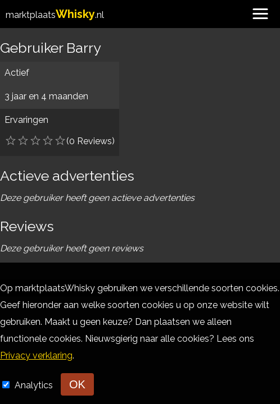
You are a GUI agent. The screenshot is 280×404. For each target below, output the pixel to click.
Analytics (35, 385)
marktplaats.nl (55, 15)
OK (77, 384)
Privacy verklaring (36, 355)
